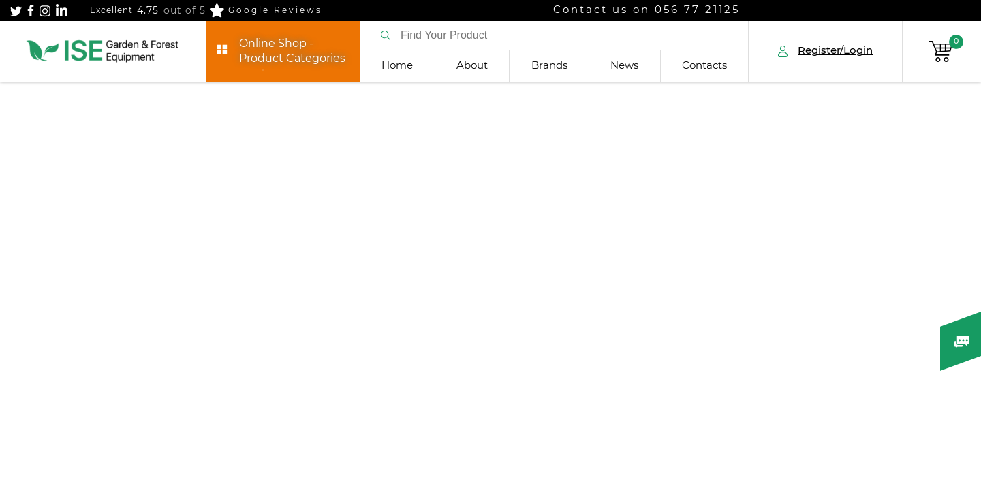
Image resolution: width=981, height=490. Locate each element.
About (472, 66)
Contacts (704, 66)
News (624, 66)
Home (397, 66)
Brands (549, 66)
